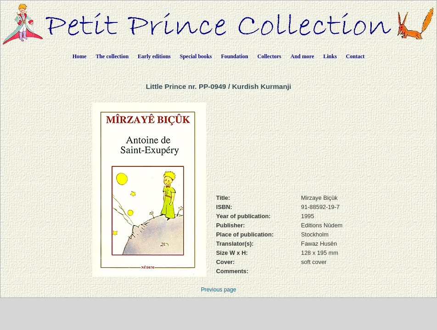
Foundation (234, 56)
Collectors (269, 56)
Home (80, 56)
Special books (196, 56)
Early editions (154, 56)
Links (329, 56)
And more (302, 56)
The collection (112, 56)
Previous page (218, 289)
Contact (355, 56)
